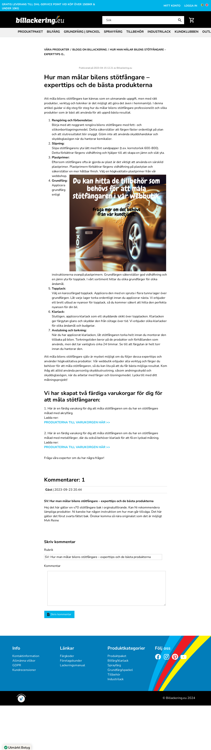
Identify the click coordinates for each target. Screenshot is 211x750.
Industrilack (159, 32)
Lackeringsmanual (72, 665)
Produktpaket (30, 32)
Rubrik (48, 550)
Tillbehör (135, 32)
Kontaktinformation (25, 656)
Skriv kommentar (59, 614)
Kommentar (52, 566)
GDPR (16, 665)
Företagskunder (71, 661)
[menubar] (105, 32)
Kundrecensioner (24, 670)
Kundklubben (186, 32)
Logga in (190, 6)
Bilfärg (53, 32)
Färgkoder (67, 656)
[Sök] (142, 20)
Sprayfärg (113, 32)
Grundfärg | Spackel (82, 32)
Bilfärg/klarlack (118, 661)
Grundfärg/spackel (120, 670)
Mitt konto (172, 6)
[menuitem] (30, 31)
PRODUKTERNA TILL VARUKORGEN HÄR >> (77, 422)
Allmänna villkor (23, 661)
